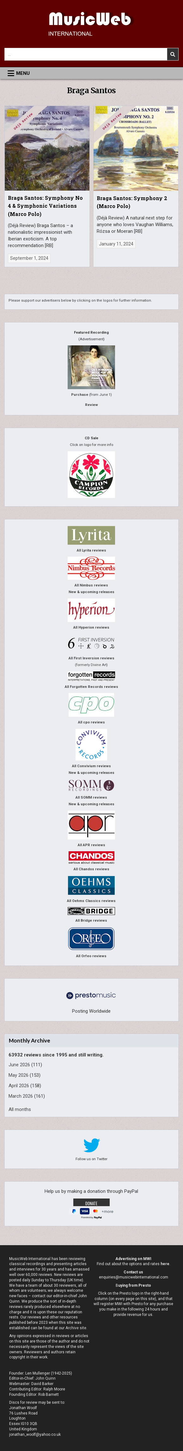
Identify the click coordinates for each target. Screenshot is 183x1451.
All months (20, 1109)
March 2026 (21, 1096)
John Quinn (45, 1378)
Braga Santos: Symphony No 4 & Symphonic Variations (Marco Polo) (45, 205)
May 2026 (18, 1075)
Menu (23, 73)
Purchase (79, 395)
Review (91, 405)
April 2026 (19, 1085)
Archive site (75, 1328)
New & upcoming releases (91, 592)
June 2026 (19, 1065)
